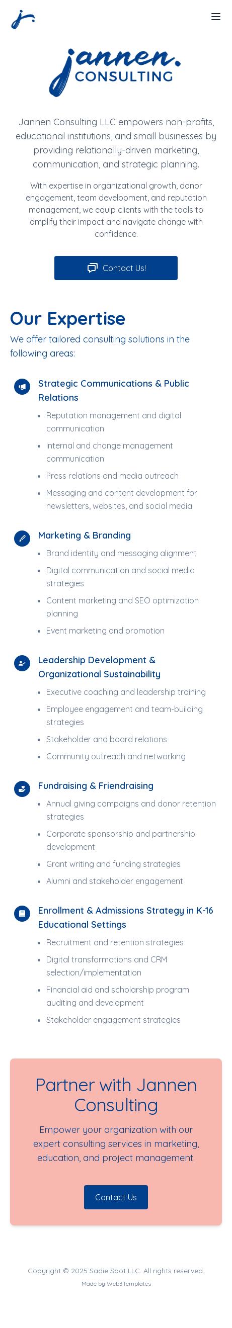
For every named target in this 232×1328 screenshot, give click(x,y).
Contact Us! (116, 268)
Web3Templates (129, 1283)
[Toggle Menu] (216, 17)
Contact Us (116, 1197)
